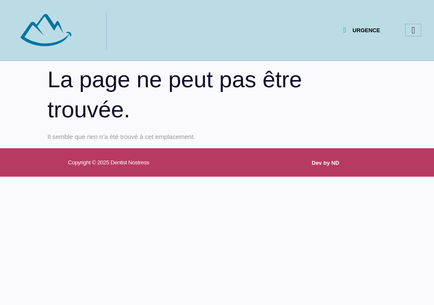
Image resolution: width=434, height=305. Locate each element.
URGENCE (361, 30)
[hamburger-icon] (413, 30)
